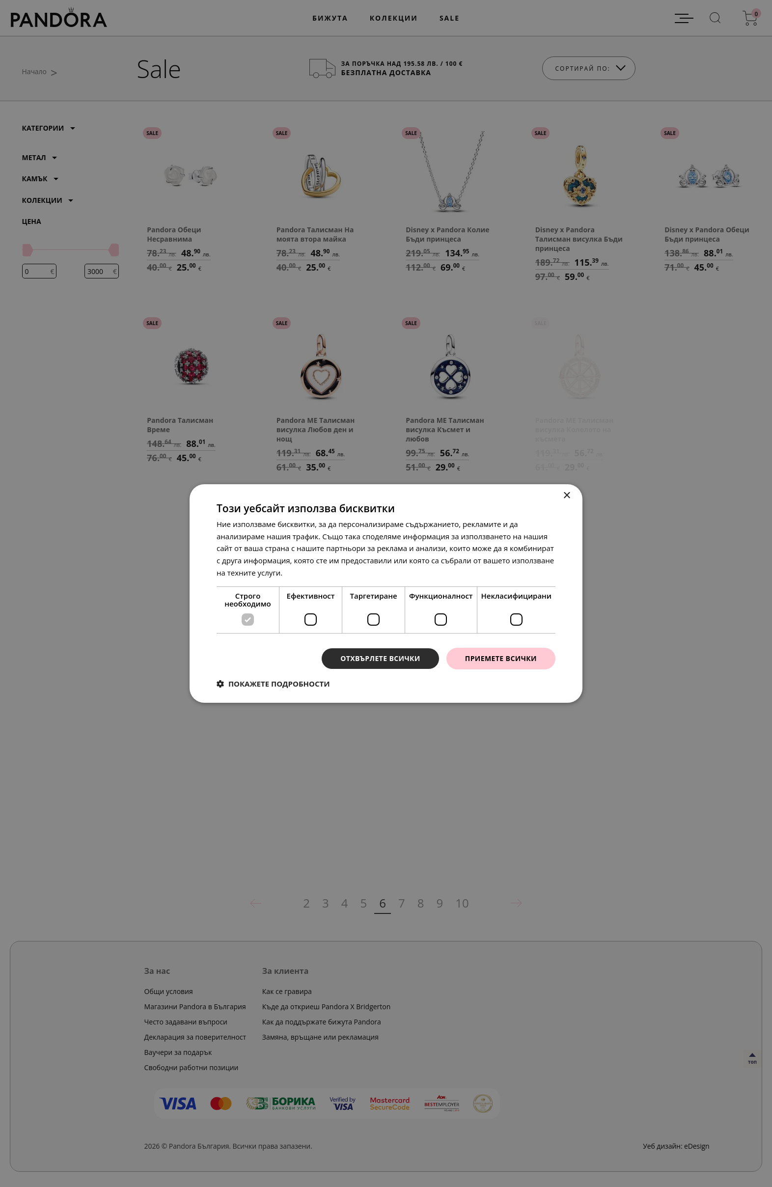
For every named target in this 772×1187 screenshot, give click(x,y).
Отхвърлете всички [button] (380, 658)
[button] (273, 683)
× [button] (566, 495)
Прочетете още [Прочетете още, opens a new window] (311, 573)
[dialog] (386, 593)
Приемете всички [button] (501, 658)
